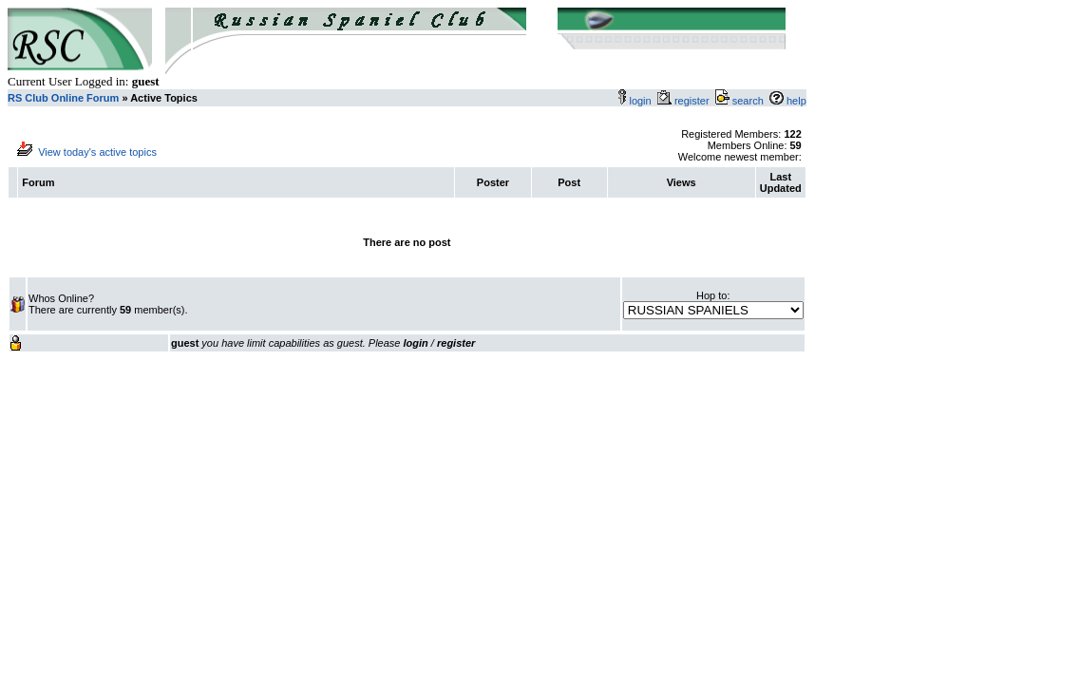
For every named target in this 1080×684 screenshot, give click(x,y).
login (640, 100)
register (694, 100)
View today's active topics (97, 152)
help (796, 100)
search (748, 100)
